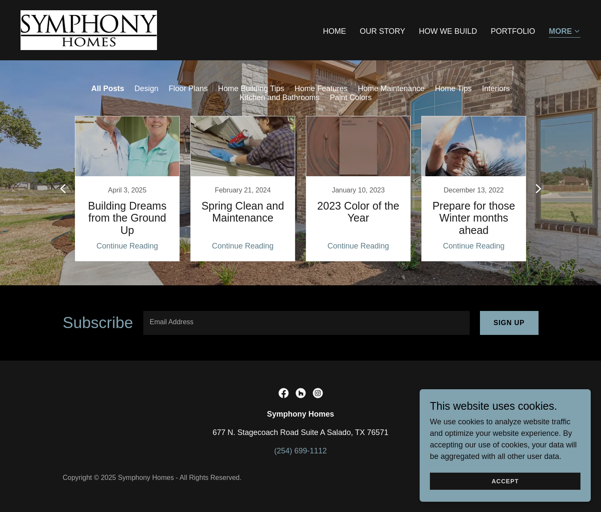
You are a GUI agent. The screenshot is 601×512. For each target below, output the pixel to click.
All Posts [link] (107, 88)
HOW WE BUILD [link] (448, 31)
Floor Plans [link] (188, 88)
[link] (89, 29)
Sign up (509, 322)
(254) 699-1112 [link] (300, 451)
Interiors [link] (496, 88)
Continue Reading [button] (127, 246)
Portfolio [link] (513, 31)
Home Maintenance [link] (391, 88)
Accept (505, 481)
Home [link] (334, 31)
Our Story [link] (382, 31)
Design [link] (146, 88)
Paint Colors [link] (351, 97)
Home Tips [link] (453, 88)
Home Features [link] (320, 88)
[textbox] (306, 323)
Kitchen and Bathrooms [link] (280, 97)
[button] (564, 32)
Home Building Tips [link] (251, 88)
